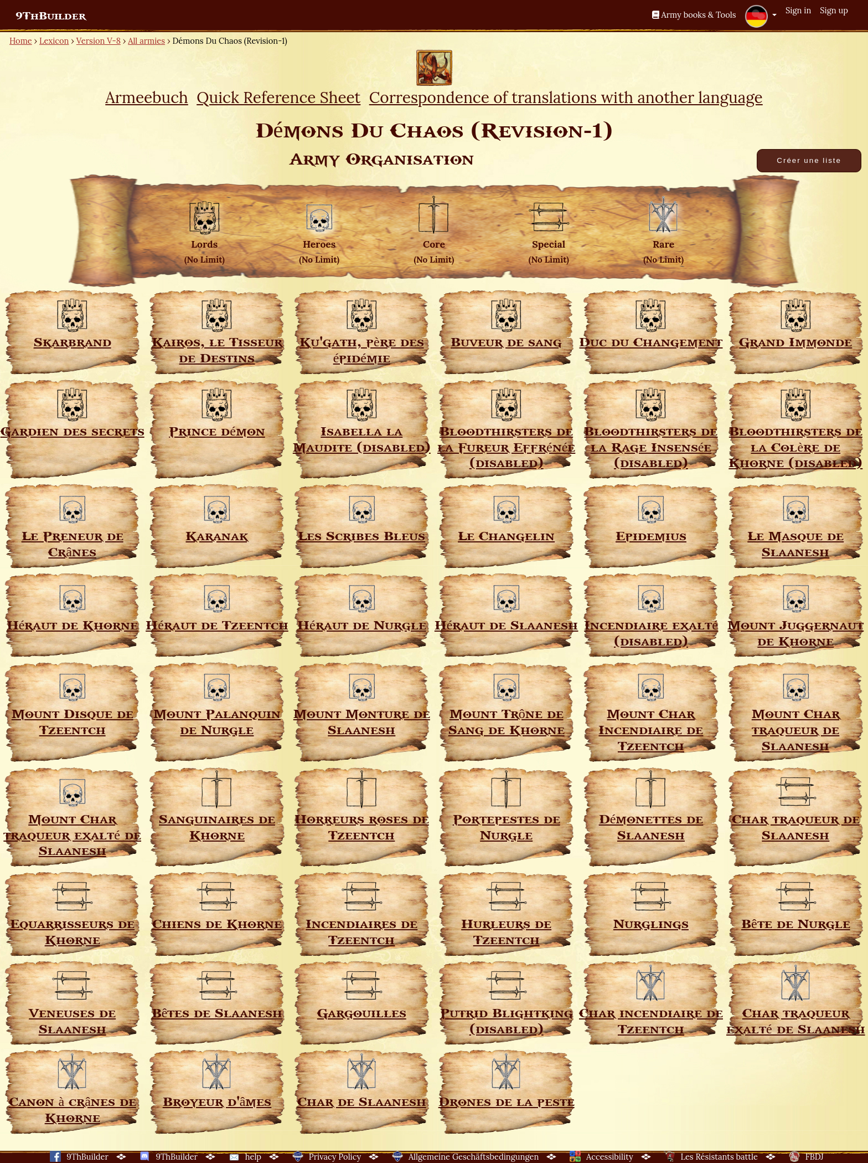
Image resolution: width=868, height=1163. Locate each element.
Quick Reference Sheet (278, 97)
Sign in (798, 10)
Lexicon (54, 40)
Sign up (834, 10)
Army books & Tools (694, 14)
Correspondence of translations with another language (566, 97)
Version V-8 (98, 40)
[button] (760, 16)
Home (20, 40)
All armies (146, 40)
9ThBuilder (51, 16)
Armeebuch (146, 97)
